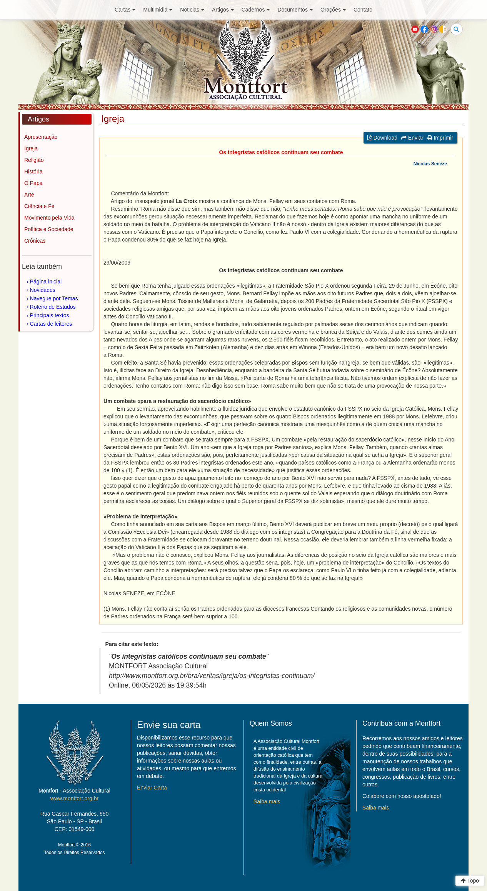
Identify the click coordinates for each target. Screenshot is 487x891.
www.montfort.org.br (74, 798)
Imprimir (440, 138)
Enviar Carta (152, 787)
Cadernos (256, 10)
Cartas (125, 10)
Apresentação (40, 137)
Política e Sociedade (48, 229)
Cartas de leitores (51, 324)
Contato (363, 10)
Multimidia (157, 10)
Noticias (192, 10)
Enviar (412, 138)
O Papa (33, 183)
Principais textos (49, 315)
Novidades (42, 290)
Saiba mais (267, 801)
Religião (34, 160)
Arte (29, 195)
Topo (470, 881)
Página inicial (46, 281)
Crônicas (34, 241)
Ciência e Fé (39, 206)
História (33, 171)
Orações (333, 10)
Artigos (223, 10)
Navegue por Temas (54, 298)
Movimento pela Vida (49, 218)
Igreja (31, 148)
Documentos (295, 10)
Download (382, 138)
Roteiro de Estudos (53, 307)
